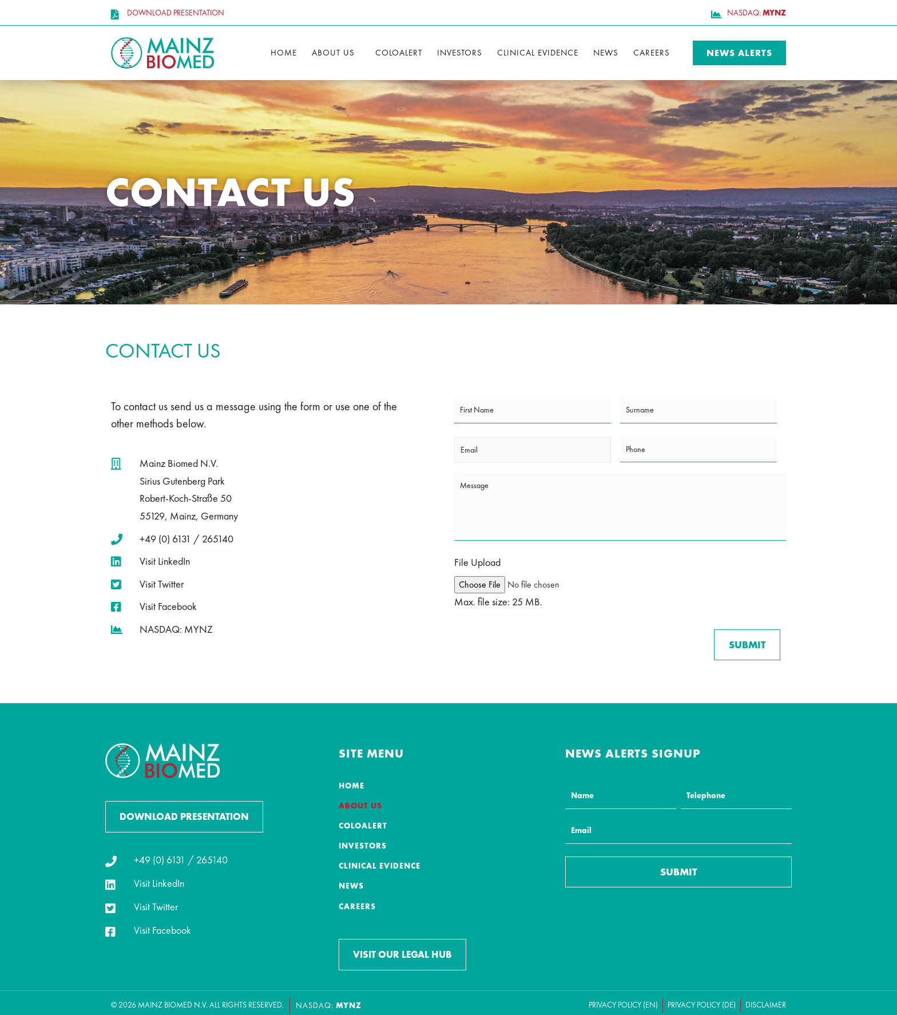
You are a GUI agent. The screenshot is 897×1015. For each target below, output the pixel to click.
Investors (459, 52)
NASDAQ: (329, 1000)
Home (284, 52)
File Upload (477, 562)
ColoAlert (398, 52)
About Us (333, 52)
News (605, 52)
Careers (651, 52)
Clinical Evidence (537, 52)
